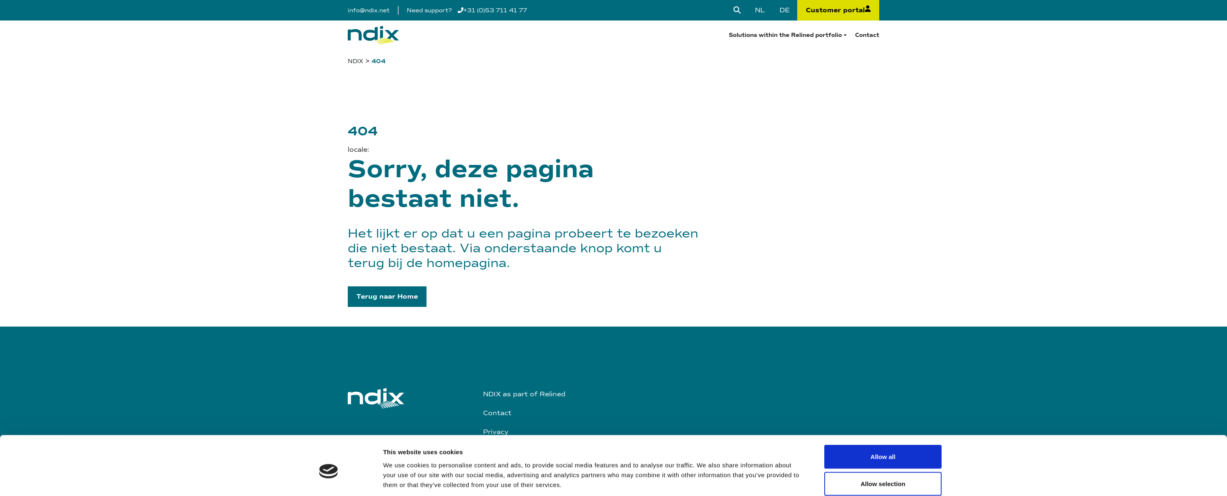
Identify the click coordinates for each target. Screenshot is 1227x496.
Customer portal (838, 10)
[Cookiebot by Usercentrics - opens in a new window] (329, 440)
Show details (706, 435)
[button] (387, 296)
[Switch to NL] (760, 10)
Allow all (883, 380)
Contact (867, 35)
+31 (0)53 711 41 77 (492, 10)
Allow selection (882, 407)
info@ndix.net (369, 10)
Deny (883, 434)
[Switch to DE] (784, 10)
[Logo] (373, 35)
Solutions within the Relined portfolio (785, 35)
